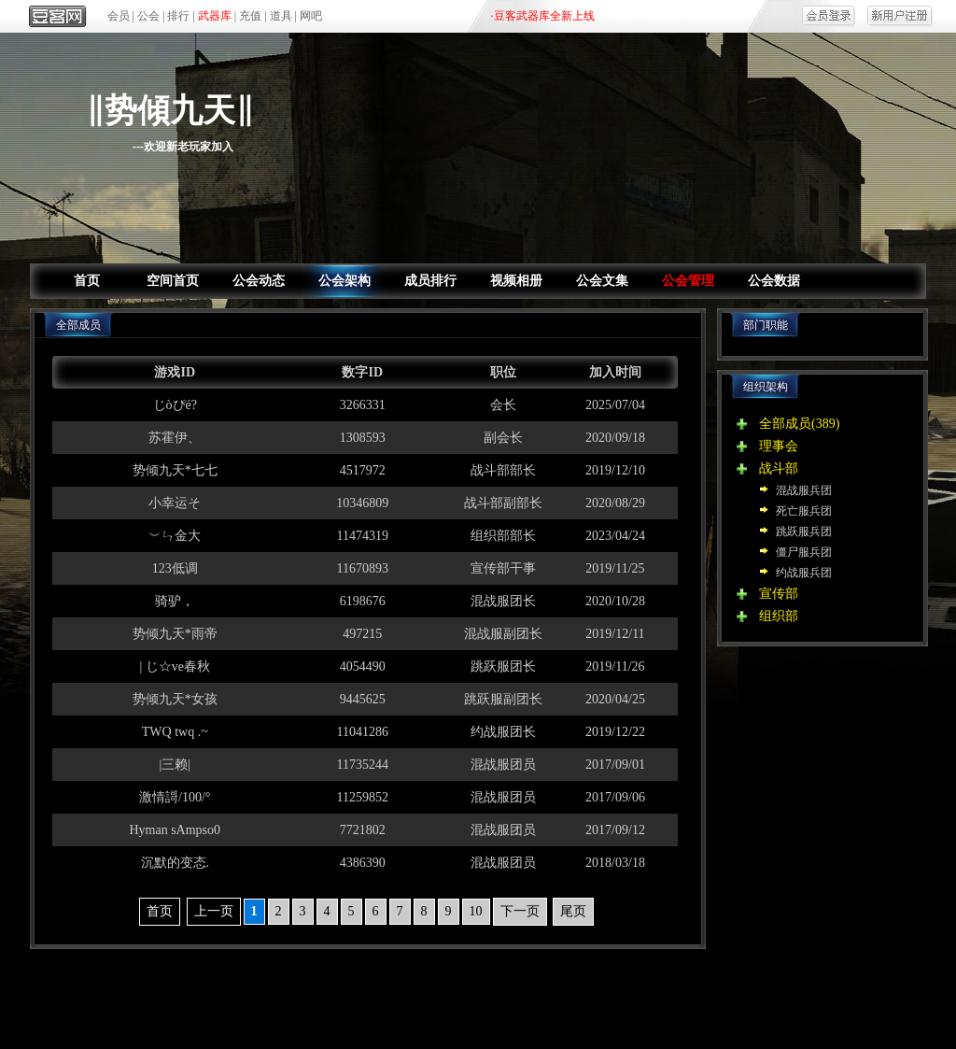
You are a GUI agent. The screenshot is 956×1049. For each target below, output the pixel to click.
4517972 (363, 470)
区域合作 (442, 992)
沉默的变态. (175, 863)
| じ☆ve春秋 (174, 666)
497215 (362, 634)
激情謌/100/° (174, 797)
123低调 (175, 568)
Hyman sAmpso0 (174, 830)
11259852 (362, 797)
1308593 (363, 438)
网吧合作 (513, 992)
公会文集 (602, 281)
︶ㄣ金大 (174, 536)
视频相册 (516, 281)
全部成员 (785, 424)
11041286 (362, 732)
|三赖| (174, 765)
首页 (87, 281)
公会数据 (774, 281)
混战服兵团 (804, 490)
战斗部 (778, 468)
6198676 (363, 601)
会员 (118, 15)
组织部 (778, 616)
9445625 (363, 699)
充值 (250, 15)
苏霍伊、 (174, 438)
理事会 (778, 446)
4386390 (363, 863)
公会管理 (688, 281)
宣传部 (778, 594)
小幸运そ (174, 503)
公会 (148, 15)
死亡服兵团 (804, 510)
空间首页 (173, 281)
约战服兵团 (804, 572)
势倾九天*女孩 (175, 699)
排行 (178, 15)
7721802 (363, 830)
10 (476, 911)
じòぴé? (175, 405)
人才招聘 (656, 992)
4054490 (363, 666)
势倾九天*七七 (175, 470)
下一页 (520, 911)
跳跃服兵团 (804, 531)
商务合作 (585, 992)
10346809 (362, 503)
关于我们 (300, 992)
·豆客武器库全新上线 (543, 15)
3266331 (363, 405)
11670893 (362, 568)
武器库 (215, 15)
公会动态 (258, 281)
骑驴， (174, 601)
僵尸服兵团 (804, 552)
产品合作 (370, 992)
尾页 (573, 911)
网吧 (311, 15)
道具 (281, 15)
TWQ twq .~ (175, 732)
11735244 (362, 765)
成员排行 (430, 281)
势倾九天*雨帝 (175, 634)
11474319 (362, 536)
